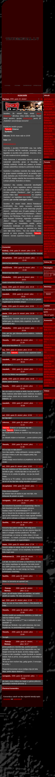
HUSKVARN (22, 95)
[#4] (41, 277)
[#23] (41, 522)
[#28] (41, 600)
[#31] (41, 641)
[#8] (41, 313)
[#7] (41, 306)
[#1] (41, 251)
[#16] (41, 403)
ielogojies (6, 699)
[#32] (41, 676)
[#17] (41, 415)
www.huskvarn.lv (9, 144)
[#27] (41, 588)
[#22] (41, 500)
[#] (42, 99)
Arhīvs (46, 394)
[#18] (41, 422)
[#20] (41, 466)
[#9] (41, 328)
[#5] (41, 287)
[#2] (41, 258)
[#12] (41, 359)
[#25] (41, 556)
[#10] (41, 340)
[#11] (41, 350)
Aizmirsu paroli (49, 281)
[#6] (41, 294)
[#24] (41, 544)
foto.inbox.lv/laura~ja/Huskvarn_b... (15, 584)
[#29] (41, 610)
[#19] (41, 444)
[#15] (41, 386)
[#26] (41, 576)
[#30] (41, 632)
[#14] (41, 379)
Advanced (47, 297)
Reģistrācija (48, 278)
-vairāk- (46, 157)
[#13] (41, 369)
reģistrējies (17, 699)
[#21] (41, 486)
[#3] (41, 267)
